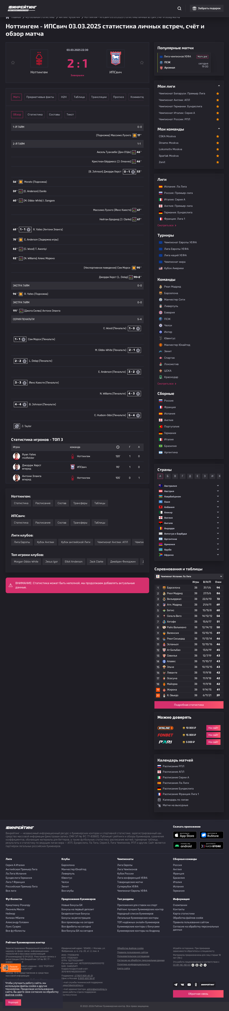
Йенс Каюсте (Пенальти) (44, 382)
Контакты (179, 909)
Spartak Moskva (169, 155)
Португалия (167, 426)
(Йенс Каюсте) (122, 210)
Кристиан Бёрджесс (104, 161)
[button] (188, 485)
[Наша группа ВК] (182, 984)
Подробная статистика (189, 704)
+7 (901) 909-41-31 (83, 976)
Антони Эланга (51, 310)
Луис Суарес (13, 926)
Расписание (42, 503)
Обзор (22, 114)
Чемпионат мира (170, 261)
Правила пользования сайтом (191, 922)
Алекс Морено (46, 258)
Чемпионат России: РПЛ (174, 119)
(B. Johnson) (96, 171)
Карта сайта (123, 968)
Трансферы (80, 503)
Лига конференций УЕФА (132, 877)
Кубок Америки (169, 268)
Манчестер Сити (172, 299)
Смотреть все (165, 225)
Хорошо (13, 1002)
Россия (164, 400)
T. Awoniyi (41, 249)
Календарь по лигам (172, 800)
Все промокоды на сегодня (77, 922)
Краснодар (168, 377)
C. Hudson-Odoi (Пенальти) (110, 415)
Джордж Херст (112, 171)
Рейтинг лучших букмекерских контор (140, 909)
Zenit (162, 162)
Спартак (167, 358)
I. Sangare (49, 200)
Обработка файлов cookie (188, 917)
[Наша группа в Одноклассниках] (196, 984)
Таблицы (99, 503)
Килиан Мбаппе (15, 917)
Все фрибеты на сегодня (76, 926)
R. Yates (37, 229)
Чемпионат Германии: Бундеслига (180, 106)
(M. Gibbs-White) (33, 200)
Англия (164, 420)
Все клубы (67, 890)
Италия (164, 439)
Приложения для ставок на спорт (137, 905)
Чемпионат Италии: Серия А (177, 113)
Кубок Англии (45, 542)
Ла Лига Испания (16, 873)
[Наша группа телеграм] (175, 984)
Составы (70, 114)
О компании (180, 905)
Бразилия (166, 446)
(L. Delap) (122, 277)
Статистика (55, 5)
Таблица (105, 97)
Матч (22, 97)
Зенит (165, 351)
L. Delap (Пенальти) (40, 360)
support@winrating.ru (72, 985)
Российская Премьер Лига (22, 886)
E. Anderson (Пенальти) (112, 371)
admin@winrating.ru (97, 989)
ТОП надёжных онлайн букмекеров (138, 922)
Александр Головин (17, 922)
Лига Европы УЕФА (172, 249)
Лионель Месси (15, 909)
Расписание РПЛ (169, 766)
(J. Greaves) (124, 161)
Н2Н (80, 97)
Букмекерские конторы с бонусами (138, 926)
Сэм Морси (123, 267)
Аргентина (166, 452)
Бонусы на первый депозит (77, 909)
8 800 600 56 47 (86, 978)
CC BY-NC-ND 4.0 (190, 965)
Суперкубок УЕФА (127, 886)
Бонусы (86, 5)
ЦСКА (165, 371)
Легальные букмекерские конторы (138, 917)
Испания (167, 413)
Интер (165, 332)
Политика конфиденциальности (133, 964)
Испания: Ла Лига (173, 186)
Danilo (42, 191)
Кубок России (125, 873)
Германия (166, 433)
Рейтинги (72, 5)
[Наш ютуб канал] (189, 984)
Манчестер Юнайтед (174, 345)
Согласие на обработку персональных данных (196, 928)
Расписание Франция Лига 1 (176, 794)
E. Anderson (31, 239)
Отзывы (137, 5)
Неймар (10, 913)
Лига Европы (22, 542)
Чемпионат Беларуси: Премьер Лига (182, 93)
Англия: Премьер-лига (174, 206)
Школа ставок (154, 5)
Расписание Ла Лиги (171, 783)
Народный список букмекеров (135, 913)
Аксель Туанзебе (107, 152)
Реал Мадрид (170, 286)
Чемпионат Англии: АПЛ (112, 542)
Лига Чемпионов (127, 869)
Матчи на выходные (172, 805)
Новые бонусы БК (72, 905)
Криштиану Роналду (18, 905)
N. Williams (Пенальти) (113, 393)
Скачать (114, 5)
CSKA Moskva (167, 136)
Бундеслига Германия (19, 877)
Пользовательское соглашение (133, 956)
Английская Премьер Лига (21, 869)
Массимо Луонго (121, 135)
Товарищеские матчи (130, 882)
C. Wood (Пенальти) (114, 328)
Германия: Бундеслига (174, 212)
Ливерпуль (168, 306)
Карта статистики (184, 913)
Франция (165, 407)
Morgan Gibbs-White (26, 561)
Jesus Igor (51, 561)
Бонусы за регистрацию (76, 917)
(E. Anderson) (31, 191)
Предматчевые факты (51, 97)
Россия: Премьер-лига (174, 193)
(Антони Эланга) (53, 229)
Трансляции (129, 97)
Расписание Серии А (171, 777)
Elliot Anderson (74, 561)
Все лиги (11, 890)
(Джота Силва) (33, 310)
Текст (95, 114)
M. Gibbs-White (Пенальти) (110, 350)
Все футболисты (15, 930)
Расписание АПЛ (169, 771)
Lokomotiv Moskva (170, 149)
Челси (165, 325)
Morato (28, 181)
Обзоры (100, 5)
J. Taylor (26, 426)
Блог (126, 5)
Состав (62, 503)
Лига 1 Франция (15, 882)
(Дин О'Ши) (124, 152)
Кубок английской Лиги (75, 542)
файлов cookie (13, 994)
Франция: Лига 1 (170, 218)
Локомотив (169, 364)
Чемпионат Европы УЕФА (176, 242)
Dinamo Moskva (168, 142)
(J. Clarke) (125, 219)
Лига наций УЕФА (171, 255)
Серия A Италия (15, 865)
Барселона (168, 293)
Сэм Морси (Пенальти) (41, 339)
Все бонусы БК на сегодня (77, 930)
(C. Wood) (29, 249)
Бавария (167, 312)
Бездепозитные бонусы (75, 913)
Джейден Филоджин (123, 561)
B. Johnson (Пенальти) (42, 404)
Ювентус (167, 338)
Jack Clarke (96, 561)
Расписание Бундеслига (173, 788)
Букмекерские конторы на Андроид (138, 930)
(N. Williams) (30, 258)
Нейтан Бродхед (109, 219)
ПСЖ (165, 319)
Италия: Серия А (170, 199)
